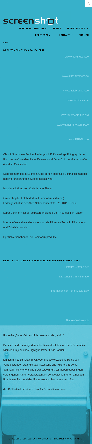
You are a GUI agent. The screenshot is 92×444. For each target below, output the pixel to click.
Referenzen (42, 35)
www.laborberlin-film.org (75, 115)
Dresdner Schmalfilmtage (74, 276)
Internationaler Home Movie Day (70, 290)
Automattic (76, 438)
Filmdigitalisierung (31, 28)
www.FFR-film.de (79, 139)
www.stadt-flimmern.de (75, 75)
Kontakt (64, 35)
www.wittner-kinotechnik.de (73, 124)
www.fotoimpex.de (78, 100)
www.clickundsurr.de (77, 56)
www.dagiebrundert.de (76, 90)
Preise (57, 28)
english (84, 35)
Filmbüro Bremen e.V (76, 266)
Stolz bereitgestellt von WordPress (29, 438)
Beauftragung (76, 28)
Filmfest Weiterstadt (77, 320)
